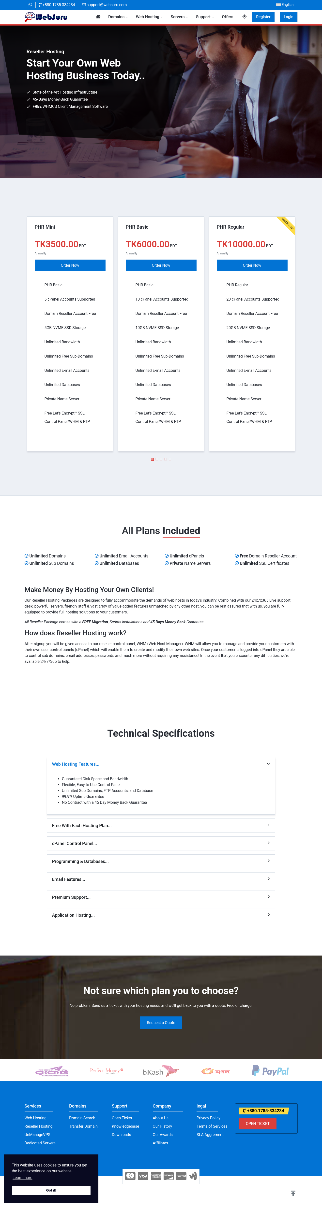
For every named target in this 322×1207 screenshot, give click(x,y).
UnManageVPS (37, 1134)
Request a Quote (161, 1022)
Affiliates (160, 1143)
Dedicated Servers (40, 1143)
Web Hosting (35, 1118)
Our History (162, 1126)
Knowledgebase (125, 1126)
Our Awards (163, 1134)
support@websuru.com (104, 4)
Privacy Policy (208, 1118)
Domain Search (82, 1118)
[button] (152, 459)
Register (263, 16)
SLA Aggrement (210, 1134)
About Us (161, 1118)
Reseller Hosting (39, 1126)
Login (288, 16)
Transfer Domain (83, 1126)
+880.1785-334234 (57, 4)
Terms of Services (212, 1126)
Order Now (70, 265)
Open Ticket (122, 1118)
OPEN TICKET (258, 1123)
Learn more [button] (22, 1178)
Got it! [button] (51, 1190)
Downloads (121, 1134)
